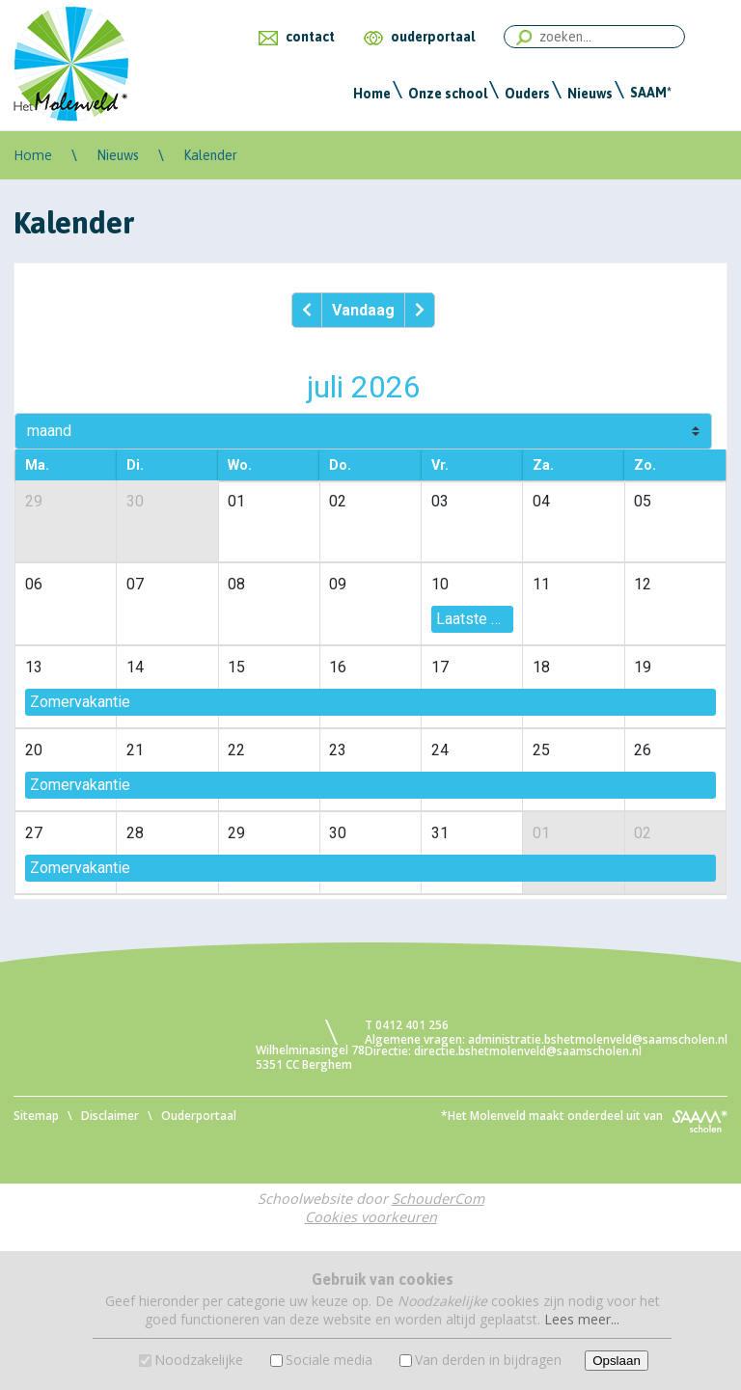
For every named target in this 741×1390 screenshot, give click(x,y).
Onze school (447, 93)
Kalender (210, 155)
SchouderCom (438, 1198)
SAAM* (651, 92)
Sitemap (36, 1115)
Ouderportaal (198, 1115)
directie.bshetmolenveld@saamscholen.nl (528, 1051)
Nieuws (590, 93)
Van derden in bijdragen (488, 1359)
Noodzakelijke (198, 1359)
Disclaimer (110, 1115)
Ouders (527, 93)
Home (372, 93)
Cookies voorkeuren (371, 1217)
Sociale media (329, 1359)
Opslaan (616, 1360)
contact (310, 36)
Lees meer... (581, 1319)
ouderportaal (433, 36)
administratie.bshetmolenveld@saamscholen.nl (597, 1039)
